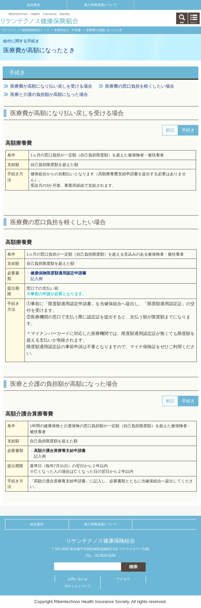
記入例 (36, 278)
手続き (17, 72)
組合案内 (33, 5)
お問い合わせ (78, 579)
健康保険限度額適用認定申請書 (58, 273)
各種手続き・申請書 (67, 30)
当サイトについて (77, 586)
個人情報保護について (100, 5)
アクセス (123, 579)
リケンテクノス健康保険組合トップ (25, 30)
